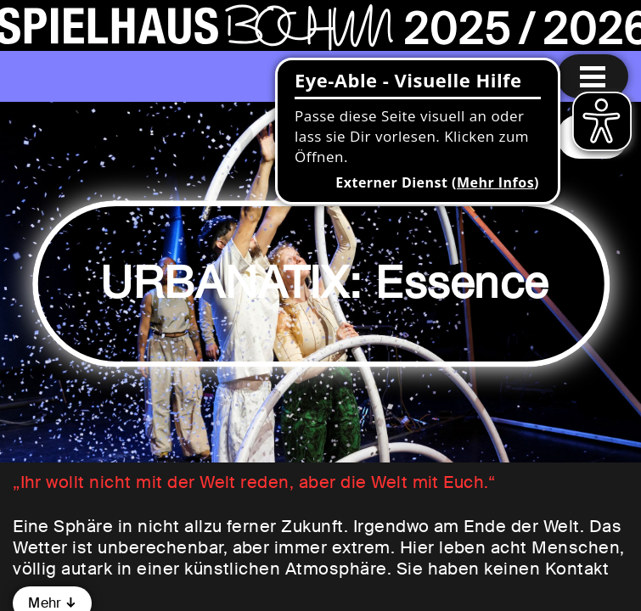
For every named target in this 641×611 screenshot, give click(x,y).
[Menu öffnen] (592, 76)
